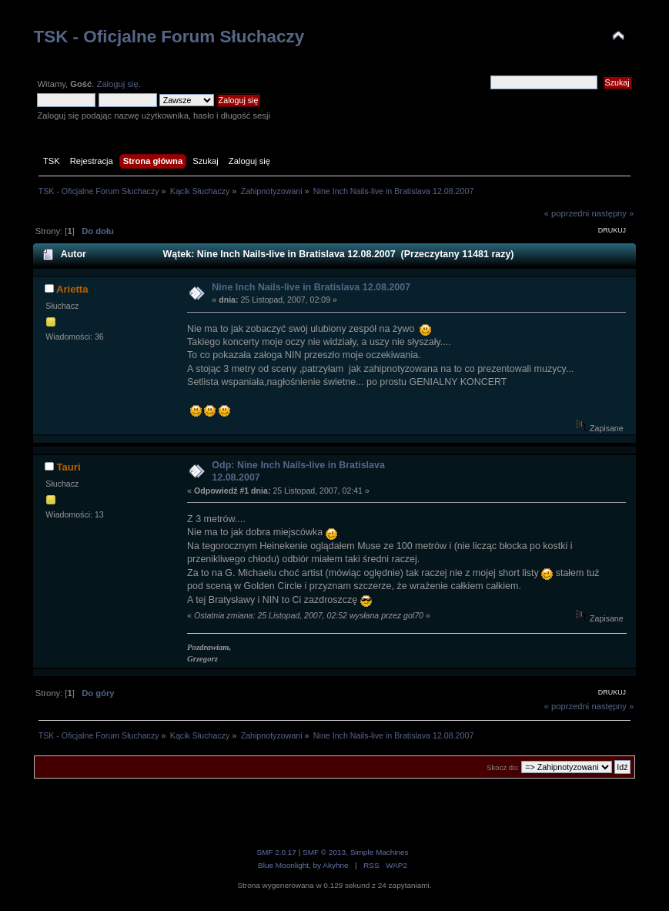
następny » (612, 213)
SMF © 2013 (324, 852)
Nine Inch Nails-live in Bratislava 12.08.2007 (311, 287)
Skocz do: (503, 767)
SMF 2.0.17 (276, 852)
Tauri (68, 467)
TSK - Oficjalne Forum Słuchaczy (168, 36)
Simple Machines (379, 852)
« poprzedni (567, 213)
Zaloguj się (118, 84)
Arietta (72, 289)
